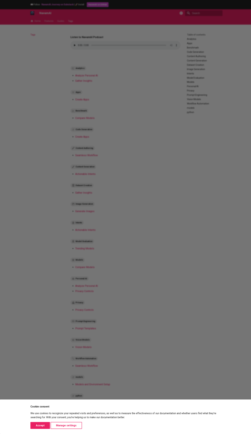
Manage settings (66, 425)
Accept (40, 425)
